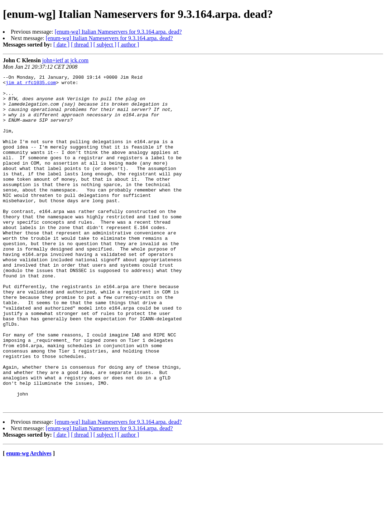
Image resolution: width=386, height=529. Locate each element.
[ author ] (128, 45)
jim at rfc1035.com (31, 84)
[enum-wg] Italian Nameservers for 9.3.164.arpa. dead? (118, 32)
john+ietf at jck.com (65, 60)
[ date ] (61, 45)
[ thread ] (81, 45)
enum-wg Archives (28, 520)
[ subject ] (104, 45)
